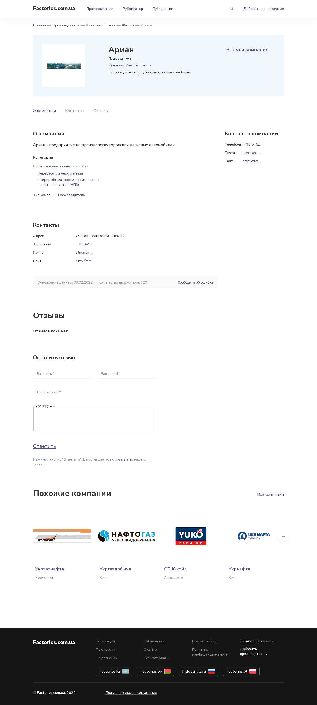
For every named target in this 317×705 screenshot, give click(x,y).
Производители (99, 8)
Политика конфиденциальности (211, 652)
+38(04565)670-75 (92, 244)
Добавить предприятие (263, 8)
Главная (39, 25)
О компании (44, 110)
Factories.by (151, 671)
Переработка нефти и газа (60, 173)
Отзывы (101, 110)
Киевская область (101, 25)
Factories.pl (237, 671)
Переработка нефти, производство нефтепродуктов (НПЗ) (69, 182)
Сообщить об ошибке (196, 282)
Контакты (74, 110)
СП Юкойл (175, 569)
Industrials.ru (194, 671)
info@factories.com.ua (256, 641)
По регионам (107, 658)
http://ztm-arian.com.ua (93, 261)
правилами (124, 459)
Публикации (162, 8)
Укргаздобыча (115, 569)
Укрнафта (239, 569)
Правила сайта (204, 641)
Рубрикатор (133, 8)
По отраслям (106, 649)
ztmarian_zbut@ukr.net (94, 252)
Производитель (71, 195)
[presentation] (69, 419)
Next (283, 536)
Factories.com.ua (54, 8)
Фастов (128, 25)
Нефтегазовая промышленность (60, 166)
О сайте (150, 649)
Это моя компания (247, 49)
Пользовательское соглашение (131, 692)
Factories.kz (109, 671)
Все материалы (156, 658)
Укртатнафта (49, 569)
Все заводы (105, 641)
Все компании (270, 494)
